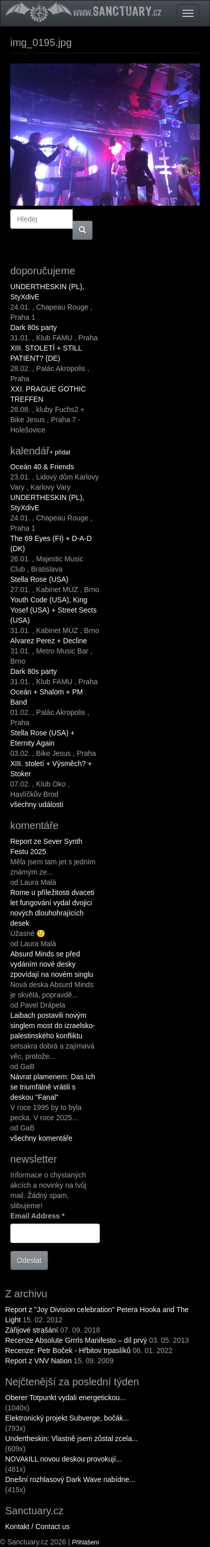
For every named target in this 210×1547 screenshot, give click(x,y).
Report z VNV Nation (38, 1361)
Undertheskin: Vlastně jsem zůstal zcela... (71, 1438)
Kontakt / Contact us (37, 1526)
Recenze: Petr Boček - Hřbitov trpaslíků (68, 1350)
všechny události (37, 804)
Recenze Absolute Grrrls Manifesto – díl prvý (76, 1340)
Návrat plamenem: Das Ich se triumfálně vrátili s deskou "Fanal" (52, 1087)
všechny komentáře (41, 1138)
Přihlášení (85, 1542)
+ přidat (60, 452)
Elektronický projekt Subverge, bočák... (67, 1418)
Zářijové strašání (31, 1330)
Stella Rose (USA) (39, 579)
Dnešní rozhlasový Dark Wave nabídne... (70, 1479)
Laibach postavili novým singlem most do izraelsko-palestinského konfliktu (52, 1025)
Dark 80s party (33, 327)
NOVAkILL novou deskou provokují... (63, 1459)
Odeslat (29, 1260)
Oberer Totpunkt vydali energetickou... (65, 1397)
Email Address (37, 1216)
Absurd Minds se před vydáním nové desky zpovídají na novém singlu (51, 964)
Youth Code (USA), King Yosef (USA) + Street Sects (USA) (53, 610)
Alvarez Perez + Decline (48, 641)
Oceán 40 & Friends (42, 467)
